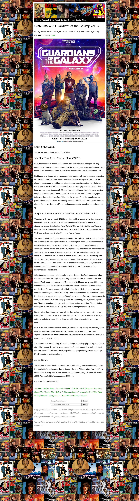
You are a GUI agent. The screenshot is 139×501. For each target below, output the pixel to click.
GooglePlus (39, 392)
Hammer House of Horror (74, 392)
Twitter (51, 389)
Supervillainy (67, 396)
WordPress (98, 389)
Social (78, 20)
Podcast (45, 20)
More (84, 20)
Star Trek (89, 392)
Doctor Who (49, 392)
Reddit (67, 389)
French (84, 396)
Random (76, 396)
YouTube (37, 389)
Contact (64, 20)
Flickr (82, 389)
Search (85, 404)
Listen (53, 35)
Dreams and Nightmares (50, 396)
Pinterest (88, 389)
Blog (52, 20)
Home (38, 20)
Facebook (60, 389)
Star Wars (98, 392)
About (57, 20)
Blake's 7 (59, 392)
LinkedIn (75, 389)
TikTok (45, 389)
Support (71, 20)
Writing (37, 396)
